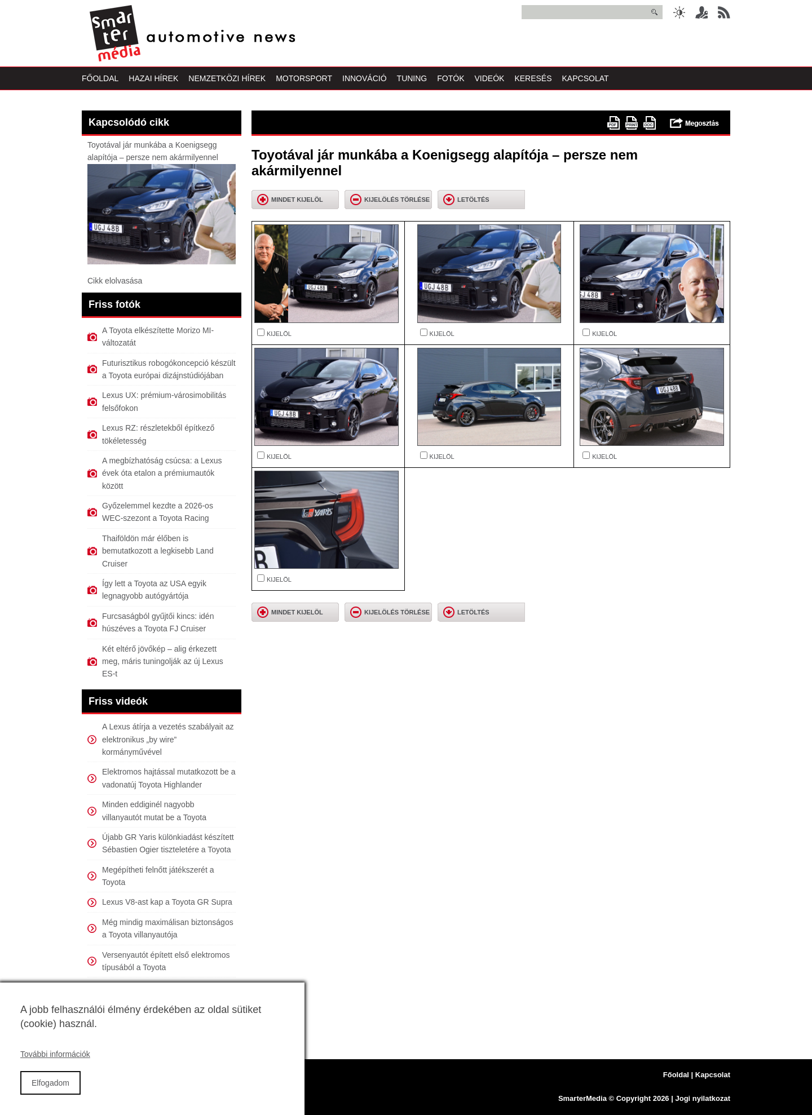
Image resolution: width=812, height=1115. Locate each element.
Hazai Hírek (153, 78)
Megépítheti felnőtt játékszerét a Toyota (158, 876)
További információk (55, 1065)
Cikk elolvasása (114, 280)
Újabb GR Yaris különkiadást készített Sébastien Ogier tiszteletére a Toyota (168, 843)
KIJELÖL (279, 333)
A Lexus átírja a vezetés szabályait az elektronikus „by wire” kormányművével (167, 739)
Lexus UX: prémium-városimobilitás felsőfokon (164, 401)
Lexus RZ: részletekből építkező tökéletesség (158, 434)
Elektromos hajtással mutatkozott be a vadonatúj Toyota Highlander (169, 778)
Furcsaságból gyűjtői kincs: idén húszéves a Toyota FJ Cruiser (158, 622)
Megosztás (694, 123)
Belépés (701, 12)
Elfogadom (50, 1094)
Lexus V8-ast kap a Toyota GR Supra (167, 901)
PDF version (613, 123)
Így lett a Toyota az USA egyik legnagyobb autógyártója (154, 589)
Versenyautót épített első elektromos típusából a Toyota (166, 961)
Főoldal (100, 78)
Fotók (450, 78)
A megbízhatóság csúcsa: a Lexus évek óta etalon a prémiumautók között (162, 473)
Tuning (412, 78)
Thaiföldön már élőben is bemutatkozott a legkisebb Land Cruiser (158, 551)
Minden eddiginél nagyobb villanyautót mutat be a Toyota (154, 810)
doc (649, 123)
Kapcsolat (585, 78)
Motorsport (304, 78)
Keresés (532, 78)
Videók (489, 78)
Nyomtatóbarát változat (631, 123)
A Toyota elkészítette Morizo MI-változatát (158, 336)
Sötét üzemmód (679, 12)
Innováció (364, 78)
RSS (724, 12)
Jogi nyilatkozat (702, 1098)
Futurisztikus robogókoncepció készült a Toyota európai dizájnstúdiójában (169, 369)
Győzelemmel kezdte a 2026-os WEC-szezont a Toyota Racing (157, 512)
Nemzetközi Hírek (227, 78)
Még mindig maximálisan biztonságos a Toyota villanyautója (167, 928)
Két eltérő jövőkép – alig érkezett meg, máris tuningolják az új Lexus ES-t (162, 661)
